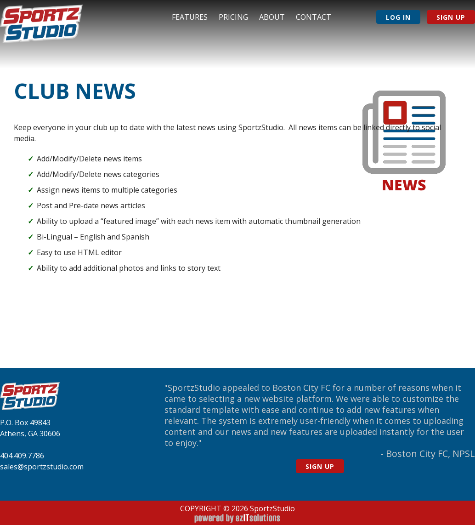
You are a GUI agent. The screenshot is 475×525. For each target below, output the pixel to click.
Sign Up (450, 17)
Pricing (233, 17)
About (272, 17)
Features (190, 17)
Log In (398, 17)
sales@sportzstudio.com (42, 467)
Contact (313, 17)
